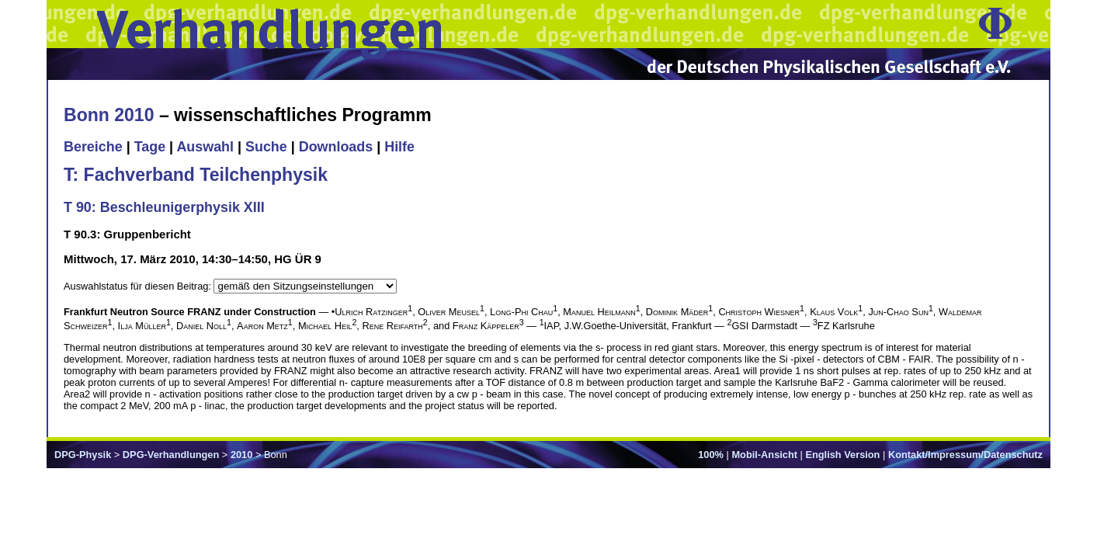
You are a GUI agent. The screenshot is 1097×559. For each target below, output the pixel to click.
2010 (241, 454)
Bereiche (93, 147)
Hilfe (399, 147)
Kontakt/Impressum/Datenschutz (965, 454)
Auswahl (205, 147)
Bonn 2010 (109, 115)
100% (711, 454)
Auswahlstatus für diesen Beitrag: (138, 286)
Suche (266, 147)
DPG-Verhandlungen (171, 454)
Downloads (336, 147)
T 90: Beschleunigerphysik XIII (164, 207)
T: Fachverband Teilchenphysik (196, 175)
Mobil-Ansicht (764, 454)
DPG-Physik (82, 454)
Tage (149, 147)
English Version (842, 454)
